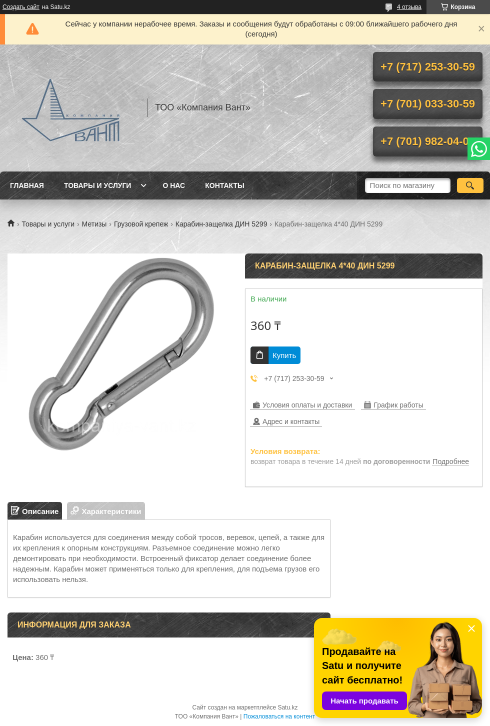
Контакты (224, 186)
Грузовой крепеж (141, 224)
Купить (284, 355)
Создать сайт (21, 7)
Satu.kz (288, 707)
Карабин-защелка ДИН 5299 (222, 224)
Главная (27, 186)
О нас (173, 186)
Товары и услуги (98, 186)
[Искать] (470, 185)
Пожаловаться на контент (279, 716)
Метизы (94, 224)
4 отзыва (409, 7)
